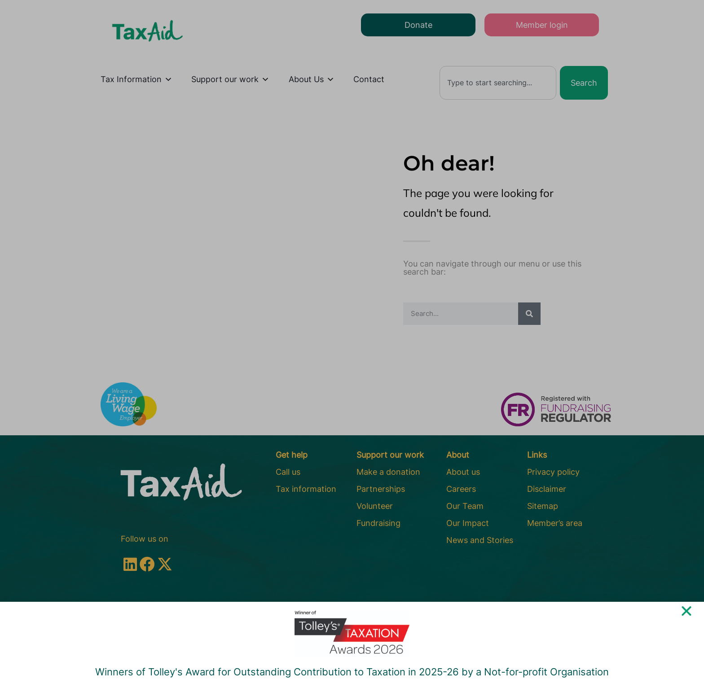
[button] (686, 618)
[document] (352, 341)
